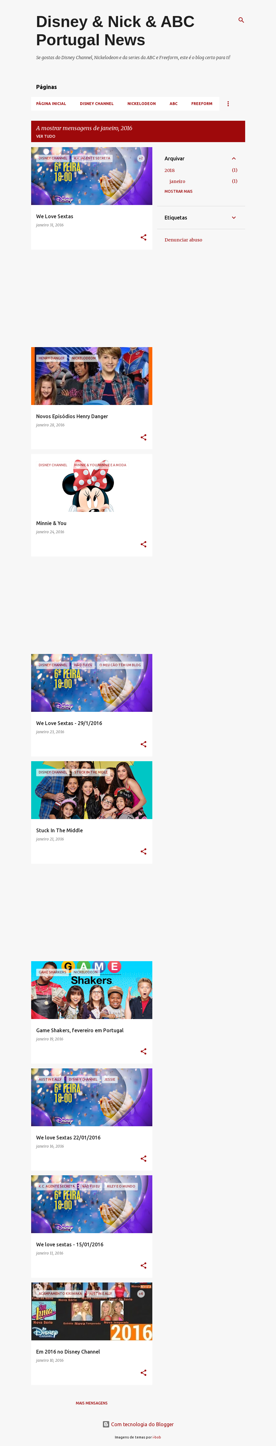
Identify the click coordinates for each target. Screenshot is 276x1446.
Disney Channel (97, 104)
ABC (173, 104)
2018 (170, 170)
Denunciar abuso (183, 240)
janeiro (177, 181)
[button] (143, 238)
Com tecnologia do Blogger (138, 1424)
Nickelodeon (141, 104)
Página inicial (51, 104)
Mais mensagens (92, 1403)
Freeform (201, 104)
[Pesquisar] (241, 20)
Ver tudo (45, 136)
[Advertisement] (89, 298)
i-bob (157, 1437)
